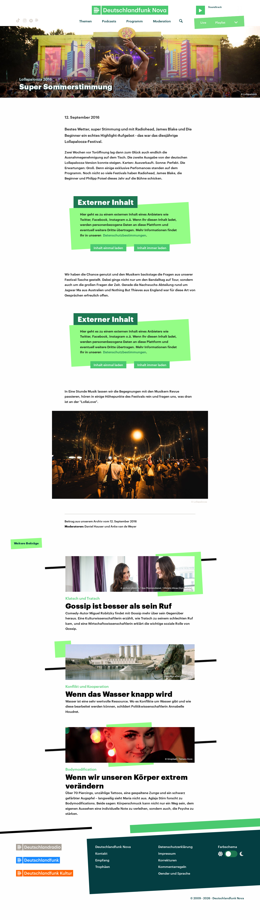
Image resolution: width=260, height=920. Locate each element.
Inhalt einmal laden (108, 248)
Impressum (167, 853)
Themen (85, 21)
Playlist (220, 22)
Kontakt (101, 853)
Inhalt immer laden (151, 248)
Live (203, 22)
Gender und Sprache (174, 873)
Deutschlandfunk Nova (113, 847)
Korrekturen (167, 860)
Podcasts (109, 21)
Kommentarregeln (172, 867)
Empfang (102, 860)
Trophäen (102, 867)
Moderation (162, 21)
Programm (134, 21)
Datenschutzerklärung (175, 847)
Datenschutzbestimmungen (124, 235)
